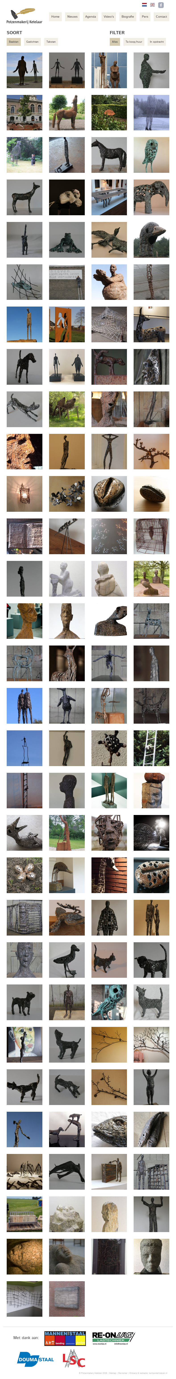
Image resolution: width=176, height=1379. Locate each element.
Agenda (90, 16)
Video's (109, 16)
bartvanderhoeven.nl (158, 1373)
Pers (145, 16)
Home (55, 16)
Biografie (128, 16)
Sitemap (112, 1373)
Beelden (14, 41)
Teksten (51, 41)
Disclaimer (122, 1373)
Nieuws (72, 16)
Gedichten (32, 41)
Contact (161, 16)
